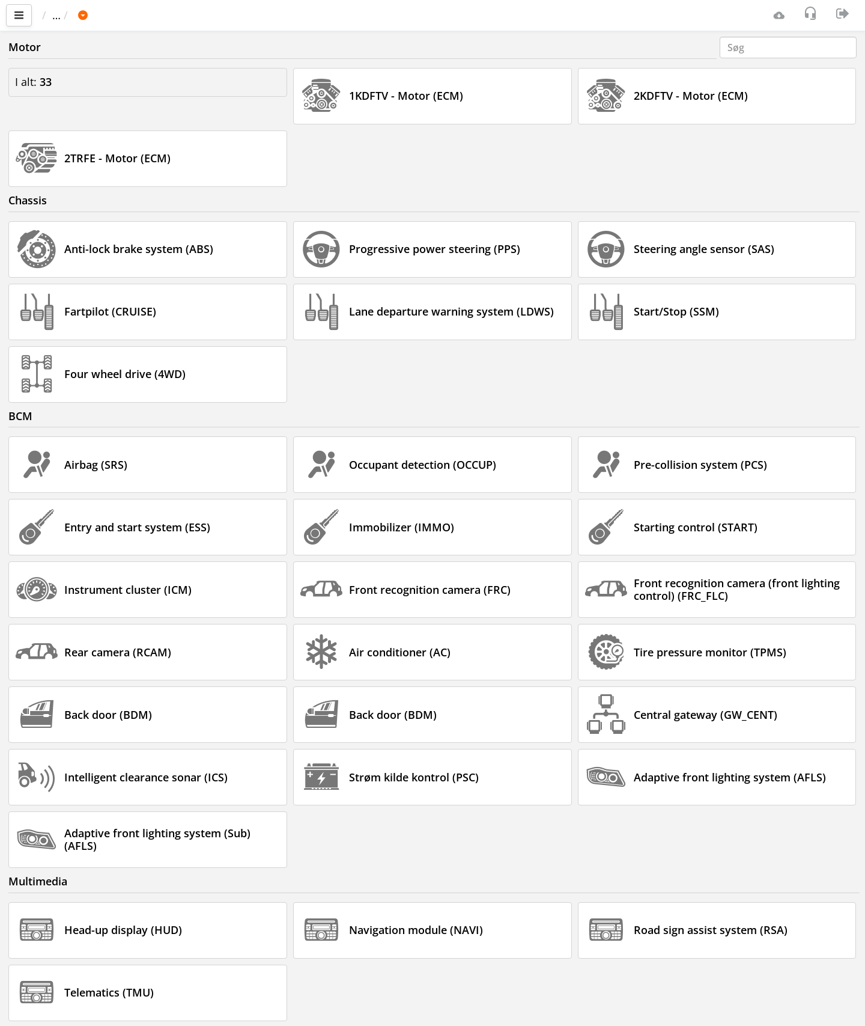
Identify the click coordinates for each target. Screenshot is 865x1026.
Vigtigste (69, 15)
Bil (122, 15)
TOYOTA (166, 15)
